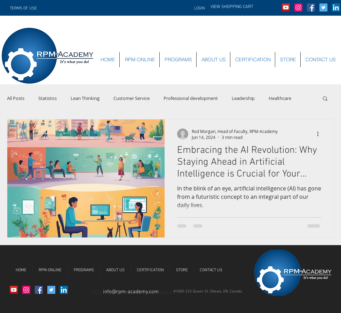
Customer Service (131, 98)
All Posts (15, 98)
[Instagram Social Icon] (298, 7)
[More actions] (320, 134)
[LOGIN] (197, 8)
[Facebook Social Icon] (311, 7)
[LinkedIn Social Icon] (336, 7)
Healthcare (280, 98)
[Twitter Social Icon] (323, 7)
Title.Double (133, 292)
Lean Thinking (85, 98)
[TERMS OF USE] (26, 8)
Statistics (47, 98)
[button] (244, 6)
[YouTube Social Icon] (286, 7)
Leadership (243, 98)
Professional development (191, 98)
